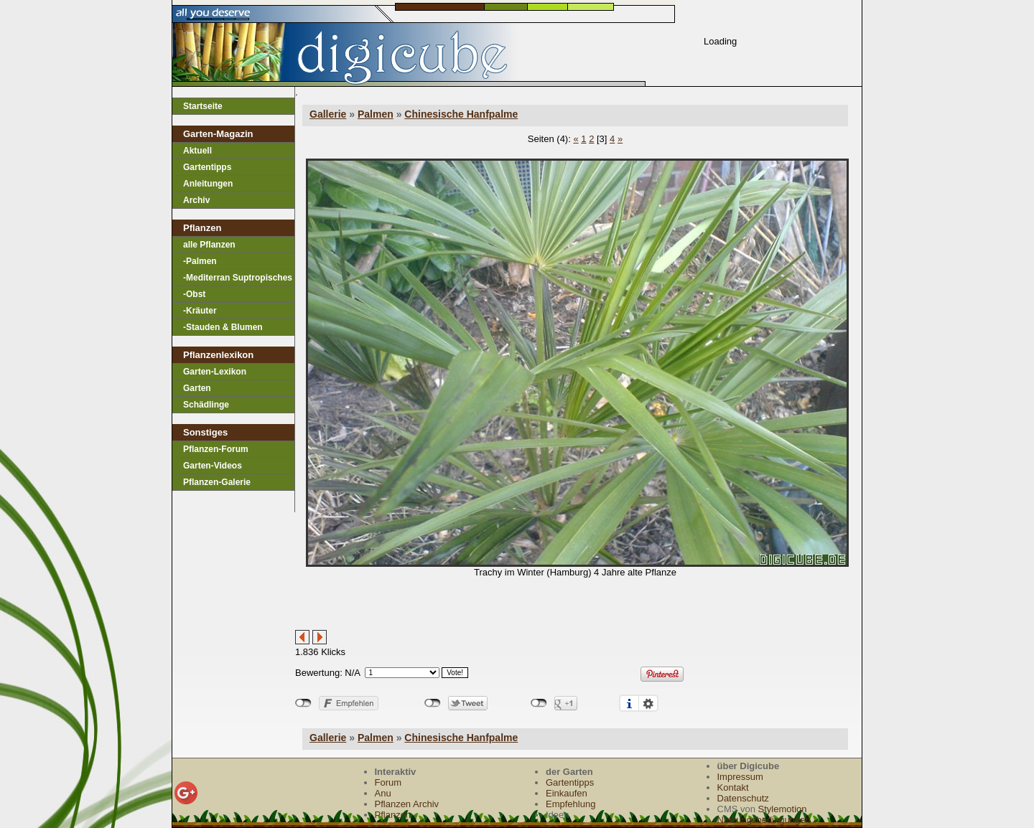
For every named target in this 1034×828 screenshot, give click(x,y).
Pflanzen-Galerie (217, 482)
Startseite (203, 106)
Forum (388, 782)
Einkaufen (566, 793)
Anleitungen (208, 184)
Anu (383, 793)
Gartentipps (207, 167)
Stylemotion (782, 809)
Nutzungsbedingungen (764, 819)
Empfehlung (570, 804)
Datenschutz (743, 798)
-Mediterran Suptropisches (237, 278)
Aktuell (197, 151)
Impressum (740, 776)
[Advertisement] (463, 608)
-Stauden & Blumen (223, 327)
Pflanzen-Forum (215, 449)
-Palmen (200, 261)
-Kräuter (200, 311)
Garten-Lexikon (214, 372)
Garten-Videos (212, 466)
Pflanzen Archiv (407, 804)
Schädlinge (206, 405)
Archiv (196, 200)
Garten (197, 388)
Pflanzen (393, 814)
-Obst (194, 294)
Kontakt (733, 787)
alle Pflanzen (209, 245)
